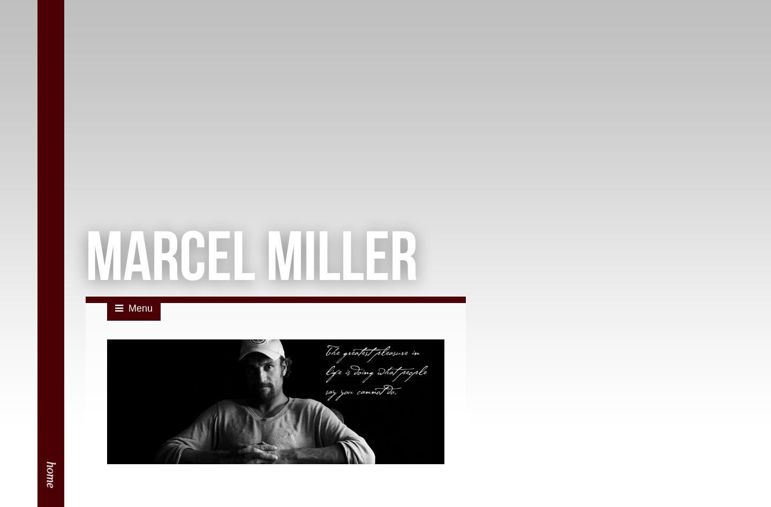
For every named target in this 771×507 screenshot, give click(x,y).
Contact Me (52, 286)
